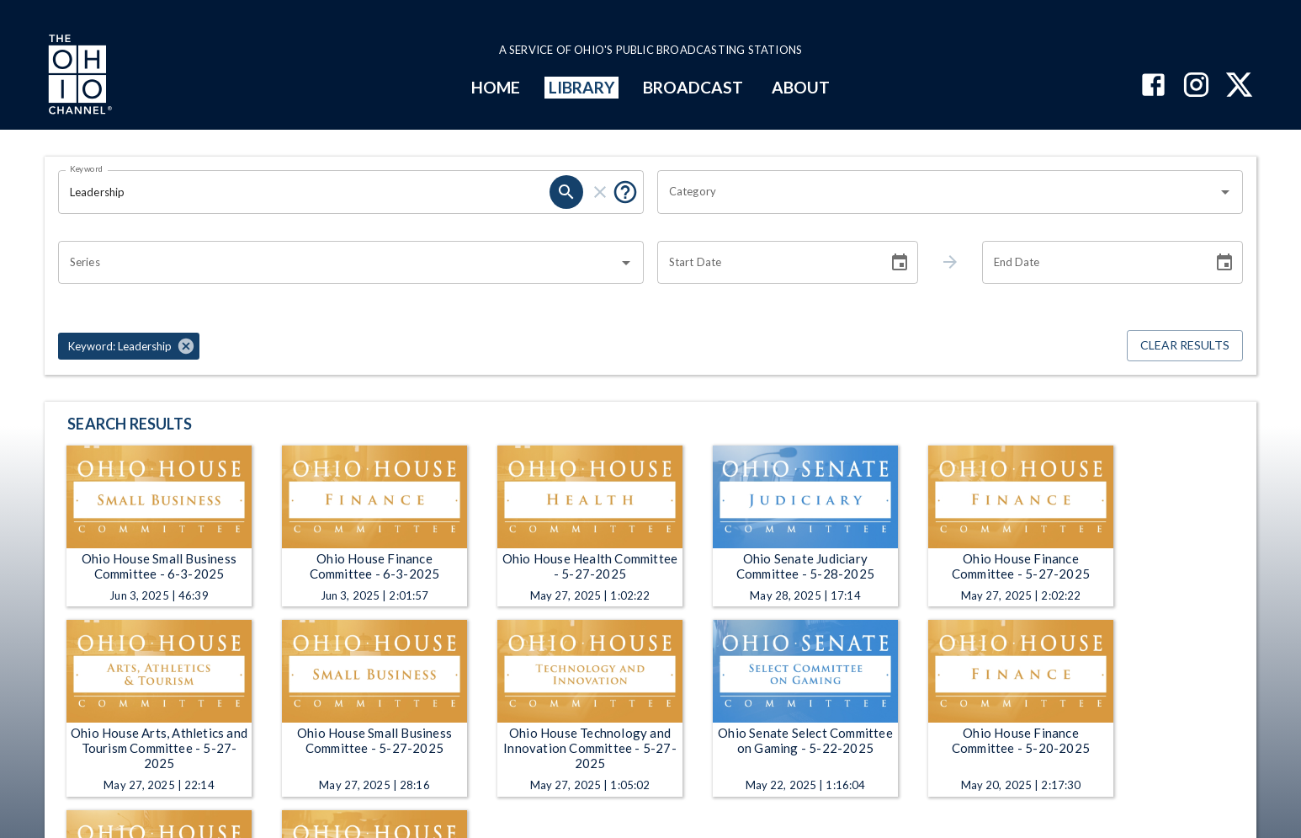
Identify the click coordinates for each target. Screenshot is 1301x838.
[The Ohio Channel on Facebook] (1153, 86)
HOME (495, 87)
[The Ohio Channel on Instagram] (1196, 86)
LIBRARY (582, 87)
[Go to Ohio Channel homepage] (78, 76)
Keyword (87, 168)
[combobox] (937, 192)
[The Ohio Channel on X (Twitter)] (1239, 86)
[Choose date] (899, 263)
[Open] (1225, 192)
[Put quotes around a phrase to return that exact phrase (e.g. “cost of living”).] (625, 192)
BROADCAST (693, 87)
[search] (566, 192)
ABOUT (801, 87)
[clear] (600, 192)
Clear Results (1185, 345)
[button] (128, 346)
